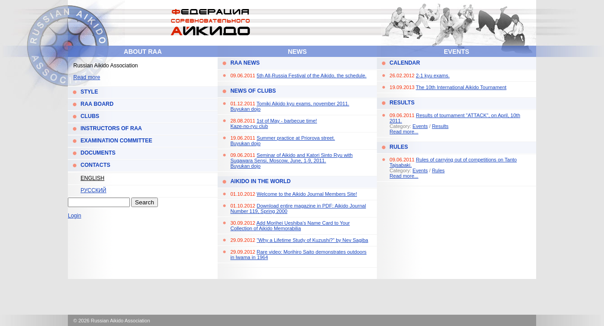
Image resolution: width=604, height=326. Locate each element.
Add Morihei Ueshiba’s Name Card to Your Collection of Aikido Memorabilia (290, 225)
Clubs (90, 116)
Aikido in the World (260, 181)
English (93, 178)
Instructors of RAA (111, 128)
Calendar (405, 63)
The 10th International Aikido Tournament (461, 87)
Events (456, 51)
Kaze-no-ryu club (249, 126)
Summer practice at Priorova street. (296, 138)
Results (402, 102)
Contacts (95, 165)
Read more (86, 77)
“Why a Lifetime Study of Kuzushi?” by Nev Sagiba (312, 240)
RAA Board (97, 104)
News (297, 51)
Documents (98, 153)
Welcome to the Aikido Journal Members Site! (307, 194)
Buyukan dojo (245, 109)
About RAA (143, 51)
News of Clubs (253, 91)
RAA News (245, 63)
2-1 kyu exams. (433, 75)
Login (74, 216)
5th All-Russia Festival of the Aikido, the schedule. (311, 75)
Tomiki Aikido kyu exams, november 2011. (303, 103)
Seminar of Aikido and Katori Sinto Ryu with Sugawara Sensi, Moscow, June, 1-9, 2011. (291, 157)
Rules (399, 147)
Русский (93, 190)
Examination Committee (116, 140)
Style (89, 92)
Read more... (404, 131)
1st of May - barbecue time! (287, 120)
